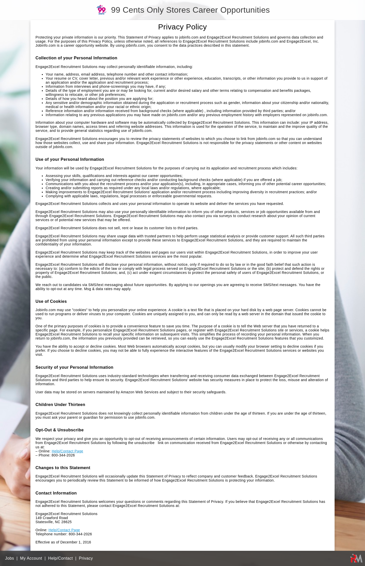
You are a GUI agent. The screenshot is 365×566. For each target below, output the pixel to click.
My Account (31, 558)
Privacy (86, 558)
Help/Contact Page (67, 451)
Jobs (9, 558)
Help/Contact (60, 558)
